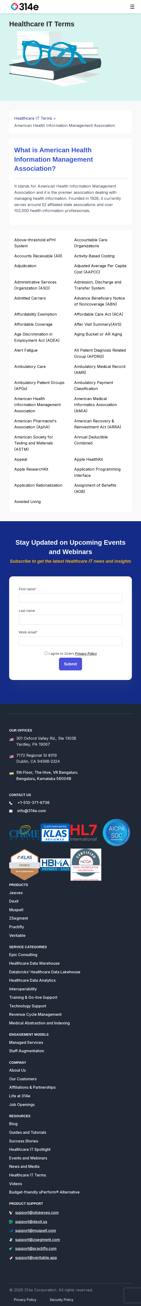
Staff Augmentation (26, 1050)
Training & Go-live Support (33, 997)
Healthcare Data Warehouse (34, 963)
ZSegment (18, 918)
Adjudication (25, 265)
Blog (13, 1123)
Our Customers (23, 1078)
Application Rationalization (38, 485)
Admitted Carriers (30, 298)
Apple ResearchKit (31, 469)
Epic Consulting (23, 954)
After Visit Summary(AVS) (98, 324)
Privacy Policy (86, 654)
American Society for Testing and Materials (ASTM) (33, 443)
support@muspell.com (35, 1230)
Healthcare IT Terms (33, 118)
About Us (17, 1070)
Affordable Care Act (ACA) (98, 314)
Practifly (16, 926)
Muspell (16, 909)
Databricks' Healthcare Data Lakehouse (44, 971)
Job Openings (22, 1104)
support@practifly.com (36, 1248)
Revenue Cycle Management (35, 1014)
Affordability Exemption (35, 314)
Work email (27, 632)
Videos (15, 1183)
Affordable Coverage (33, 324)
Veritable (17, 935)
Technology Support (27, 1006)
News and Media (24, 1166)
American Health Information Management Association (37, 404)
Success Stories (23, 1141)
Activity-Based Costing (94, 256)
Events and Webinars (28, 1158)
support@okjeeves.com (37, 1212)
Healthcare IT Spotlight (30, 1149)
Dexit (14, 901)
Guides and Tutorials (27, 1132)
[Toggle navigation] (132, 7)
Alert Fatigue (26, 350)
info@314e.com (31, 810)
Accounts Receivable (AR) (38, 256)
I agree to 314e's (73, 654)
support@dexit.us (31, 1221)
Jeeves (16, 892)
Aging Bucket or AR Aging (98, 334)
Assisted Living (27, 501)
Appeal (20, 459)
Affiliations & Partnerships (32, 1087)
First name (27, 589)
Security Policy (61, 1300)
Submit (70, 664)
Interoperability (23, 989)
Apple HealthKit (88, 459)
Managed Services (26, 1042)
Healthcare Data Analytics (32, 980)
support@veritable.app (36, 1257)
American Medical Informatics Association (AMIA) (95, 404)
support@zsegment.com (37, 1239)
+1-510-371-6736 (33, 802)
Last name (27, 611)
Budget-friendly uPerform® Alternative (44, 1192)
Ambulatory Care (30, 366)
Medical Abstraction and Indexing (39, 1023)
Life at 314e (19, 1095)
